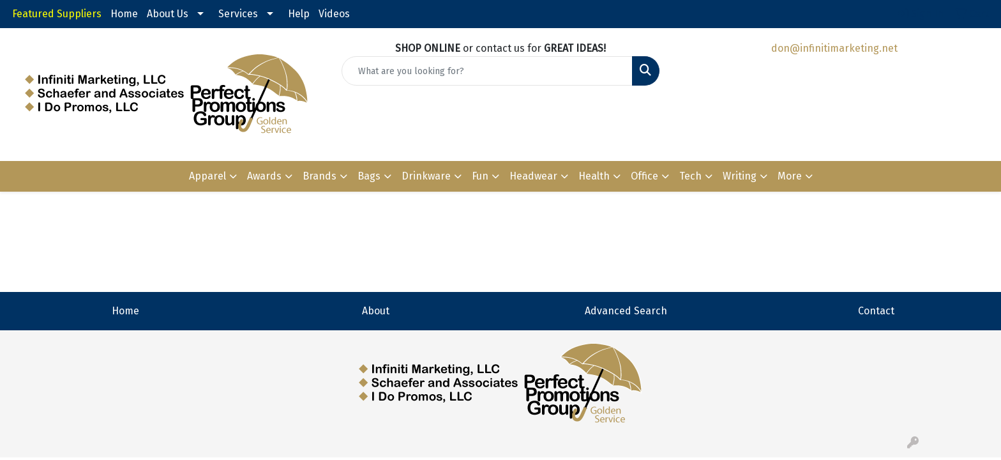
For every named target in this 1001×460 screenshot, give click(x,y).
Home (124, 14)
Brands (319, 176)
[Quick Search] (487, 71)
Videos (334, 14)
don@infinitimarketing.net (834, 48)
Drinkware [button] (426, 176)
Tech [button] (690, 176)
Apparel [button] (207, 176)
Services (238, 14)
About (375, 311)
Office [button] (644, 176)
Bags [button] (369, 176)
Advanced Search (626, 311)
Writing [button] (739, 176)
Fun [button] (480, 176)
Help (299, 14)
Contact (876, 311)
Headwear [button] (533, 176)
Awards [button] (264, 176)
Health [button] (594, 176)
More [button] (790, 176)
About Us (167, 14)
